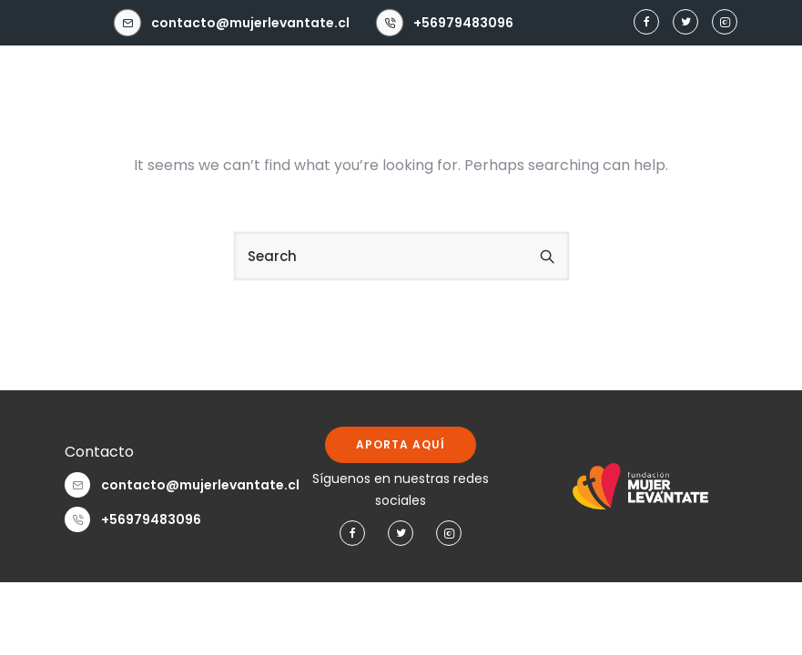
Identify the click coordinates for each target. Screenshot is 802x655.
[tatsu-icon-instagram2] (724, 22)
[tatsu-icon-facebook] (646, 22)
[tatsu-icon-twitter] (685, 22)
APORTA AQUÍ (400, 444)
